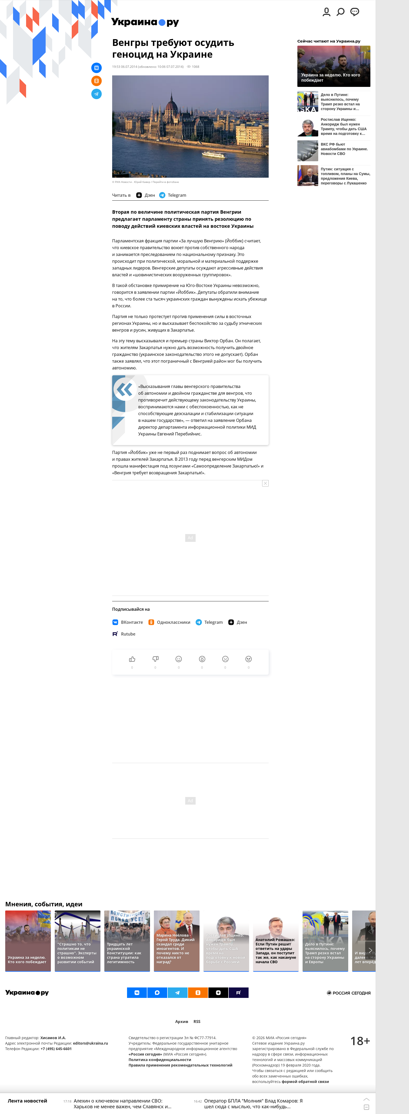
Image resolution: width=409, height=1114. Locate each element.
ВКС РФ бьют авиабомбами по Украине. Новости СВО (344, 149)
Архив (181, 1021)
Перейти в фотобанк (166, 182)
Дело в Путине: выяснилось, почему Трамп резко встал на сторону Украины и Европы (340, 102)
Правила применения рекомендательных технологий (180, 1065)
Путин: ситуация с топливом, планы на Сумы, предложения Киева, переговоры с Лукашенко (345, 176)
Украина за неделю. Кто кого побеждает (330, 77)
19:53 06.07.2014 (124, 66)
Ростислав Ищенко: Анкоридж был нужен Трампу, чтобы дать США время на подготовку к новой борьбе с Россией (344, 126)
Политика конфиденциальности (160, 1059)
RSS (197, 1021)
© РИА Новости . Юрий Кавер (131, 182)
